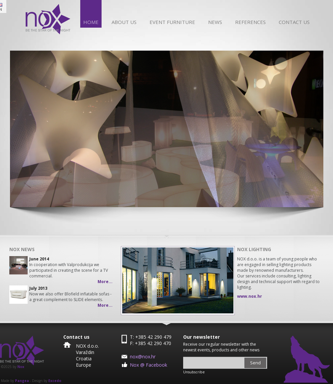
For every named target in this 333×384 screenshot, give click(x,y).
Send (255, 363)
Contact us (294, 22)
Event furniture (172, 22)
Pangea (22, 380)
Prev (131, 280)
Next (224, 280)
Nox (20, 366)
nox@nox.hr (143, 356)
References (250, 22)
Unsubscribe (194, 372)
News (215, 22)
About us (124, 22)
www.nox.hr (249, 296)
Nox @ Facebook (148, 365)
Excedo (54, 380)
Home (91, 22)
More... (105, 281)
